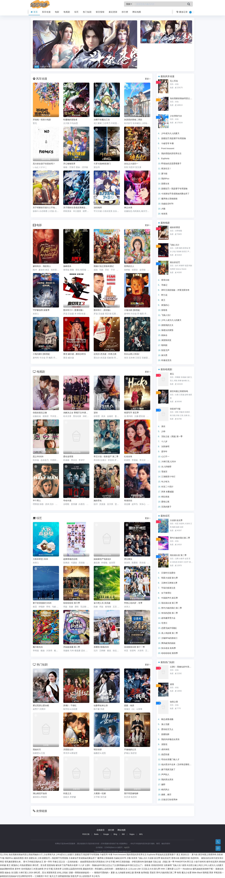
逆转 (96, 412)
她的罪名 (98, 500)
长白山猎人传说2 (131, 354)
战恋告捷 (165, 754)
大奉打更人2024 (168, 461)
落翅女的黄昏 (167, 330)
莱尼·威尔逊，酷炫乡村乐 (74, 354)
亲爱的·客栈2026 (101, 647)
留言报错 (100, 12)
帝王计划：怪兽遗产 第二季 (106, 456)
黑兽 (211, 872)
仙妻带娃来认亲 (101, 705)
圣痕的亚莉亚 (157, 865)
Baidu (96, 834)
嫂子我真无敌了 (168, 769)
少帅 (163, 431)
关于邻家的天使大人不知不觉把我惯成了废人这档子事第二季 (46, 207)
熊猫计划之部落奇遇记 (104, 266)
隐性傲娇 (148, 862)
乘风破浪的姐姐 (168, 643)
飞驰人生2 (165, 315)
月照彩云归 (68, 749)
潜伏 (163, 426)
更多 (147, 79)
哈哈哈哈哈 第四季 (169, 653)
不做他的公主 (130, 749)
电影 (57, 12)
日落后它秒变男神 (169, 799)
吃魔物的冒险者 (70, 119)
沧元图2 (14, 872)
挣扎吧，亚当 (40, 872)
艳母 (179, 872)
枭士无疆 (165, 724)
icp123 (126, 847)
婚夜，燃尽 (166, 794)
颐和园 (164, 345)
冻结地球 (98, 207)
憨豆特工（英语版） (103, 310)
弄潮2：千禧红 (69, 705)
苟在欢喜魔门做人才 (170, 759)
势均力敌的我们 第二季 (171, 608)
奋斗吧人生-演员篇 (102, 603)
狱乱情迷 (165, 497)
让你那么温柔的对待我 (72, 869)
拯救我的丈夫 (167, 325)
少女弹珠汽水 (176, 116)
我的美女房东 (167, 779)
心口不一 (165, 456)
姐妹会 (164, 335)
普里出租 (165, 280)
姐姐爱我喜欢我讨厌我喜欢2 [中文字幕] (97, 862)
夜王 (163, 300)
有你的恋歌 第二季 (169, 613)
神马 (141, 834)
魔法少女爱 (187, 872)
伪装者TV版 (175, 409)
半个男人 (37, 500)
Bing (115, 834)
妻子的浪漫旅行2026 (42, 603)
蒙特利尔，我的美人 (42, 266)
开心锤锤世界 (69, 163)
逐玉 (172, 374)
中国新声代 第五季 (169, 598)
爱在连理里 (68, 456)
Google (106, 834)
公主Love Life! (134, 869)
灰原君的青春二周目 (133, 119)
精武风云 (165, 789)
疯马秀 (164, 355)
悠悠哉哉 (51, 865)
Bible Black (197, 872)
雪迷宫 (164, 471)
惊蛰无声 (165, 350)
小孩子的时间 (200, 862)
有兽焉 (164, 214)
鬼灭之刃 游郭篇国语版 (59, 876)
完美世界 (58, 869)
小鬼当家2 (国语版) (41, 354)
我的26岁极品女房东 (170, 739)
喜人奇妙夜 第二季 (169, 633)
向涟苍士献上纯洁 (195, 865)
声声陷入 (165, 774)
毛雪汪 (164, 623)
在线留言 (101, 830)
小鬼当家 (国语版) (132, 310)
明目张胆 (98, 749)
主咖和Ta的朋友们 (169, 638)
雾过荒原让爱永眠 (41, 705)
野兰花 (164, 295)
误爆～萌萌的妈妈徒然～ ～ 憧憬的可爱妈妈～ (89, 872)
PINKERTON (181, 862)
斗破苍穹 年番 (167, 143)
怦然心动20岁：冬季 (133, 603)
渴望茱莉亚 (166, 340)
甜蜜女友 (165, 183)
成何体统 (165, 749)
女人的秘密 (166, 466)
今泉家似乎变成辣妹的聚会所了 (175, 193)
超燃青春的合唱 (70, 559)
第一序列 (48, 862)
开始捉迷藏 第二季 (71, 647)
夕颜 (163, 209)
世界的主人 (129, 266)
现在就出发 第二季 (178, 555)
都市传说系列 (212, 862)
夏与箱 (164, 173)
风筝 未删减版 (167, 491)
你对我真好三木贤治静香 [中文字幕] (37, 869)
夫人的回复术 (85, 876)
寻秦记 (164, 285)
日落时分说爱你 (168, 573)
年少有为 (165, 481)
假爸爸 (164, 310)
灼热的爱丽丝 (26, 865)
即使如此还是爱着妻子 (171, 163)
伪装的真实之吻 (40, 412)
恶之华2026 (38, 456)
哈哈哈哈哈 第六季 (71, 603)
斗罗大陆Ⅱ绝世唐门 (102, 163)
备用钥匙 (145, 872)
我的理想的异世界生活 (171, 153)
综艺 (76, 12)
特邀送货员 (166, 360)
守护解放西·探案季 (41, 310)
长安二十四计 (167, 486)
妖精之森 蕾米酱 (133, 872)
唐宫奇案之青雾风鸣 (179, 391)
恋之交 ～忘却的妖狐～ (69, 862)
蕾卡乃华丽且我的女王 (33, 862)
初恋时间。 (196, 858)
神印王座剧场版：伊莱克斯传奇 (175, 290)
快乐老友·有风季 (168, 648)
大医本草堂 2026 (40, 559)
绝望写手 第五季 (131, 412)
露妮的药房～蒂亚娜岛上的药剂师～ (99, 869)
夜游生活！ (166, 168)
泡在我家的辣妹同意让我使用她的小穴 (181, 98)
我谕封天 (37, 749)
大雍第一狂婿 (100, 793)
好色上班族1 (62, 872)
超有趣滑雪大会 (168, 618)
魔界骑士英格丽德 (169, 198)
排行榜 (125, 12)
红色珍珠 (128, 456)
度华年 (164, 451)
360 (123, 834)
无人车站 (174, 81)
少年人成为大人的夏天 (171, 320)
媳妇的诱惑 (175, 227)
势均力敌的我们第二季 (180, 538)
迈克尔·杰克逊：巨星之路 (105, 354)
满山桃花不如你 (40, 793)
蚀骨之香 (174, 702)
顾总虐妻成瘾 (167, 719)
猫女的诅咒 (175, 262)
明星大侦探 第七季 (169, 578)
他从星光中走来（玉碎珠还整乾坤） (177, 764)
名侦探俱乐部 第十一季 (134, 647)
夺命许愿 (67, 500)
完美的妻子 (166, 507)
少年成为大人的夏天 (170, 133)
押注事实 (128, 559)
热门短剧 (87, 12)
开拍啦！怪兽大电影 (42, 119)
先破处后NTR (167, 204)
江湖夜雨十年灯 (168, 476)
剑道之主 (67, 793)
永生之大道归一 (131, 163)
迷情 (172, 684)
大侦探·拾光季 (176, 520)
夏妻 (113, 872)
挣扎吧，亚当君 (39, 865)
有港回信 (128, 500)
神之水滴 (128, 207)
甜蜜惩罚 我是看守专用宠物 (173, 138)
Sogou (131, 834)
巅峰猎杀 (67, 266)
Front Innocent (167, 148)
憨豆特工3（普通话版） (74, 310)
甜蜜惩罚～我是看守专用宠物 (174, 188)
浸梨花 (164, 744)
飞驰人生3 (174, 245)
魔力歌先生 (38, 647)
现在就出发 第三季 (169, 603)
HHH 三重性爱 (167, 869)
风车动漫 (46, 12)
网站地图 (136, 12)
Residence (187, 869)
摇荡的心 (165, 305)
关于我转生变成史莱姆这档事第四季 (76, 207)
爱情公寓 (165, 502)
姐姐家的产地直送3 (102, 559)
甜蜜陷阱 (165, 734)
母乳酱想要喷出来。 (14, 862)
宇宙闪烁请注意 (168, 588)
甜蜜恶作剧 (185, 858)
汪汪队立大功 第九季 (150, 869)
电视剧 (67, 12)
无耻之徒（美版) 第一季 (172, 436)
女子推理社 (166, 593)
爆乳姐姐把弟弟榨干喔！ (204, 869)
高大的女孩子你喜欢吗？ (44, 163)
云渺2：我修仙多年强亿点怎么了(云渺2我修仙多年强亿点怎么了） (181, 667)
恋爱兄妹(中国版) (169, 628)
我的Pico (165, 178)
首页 (34, 12)
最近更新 (113, 12)
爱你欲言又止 (167, 729)
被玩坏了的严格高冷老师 (67, 865)
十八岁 (164, 441)
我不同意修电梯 (131, 793)
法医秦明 (165, 446)
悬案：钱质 (129, 705)
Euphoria (165, 158)
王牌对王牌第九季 (169, 583)
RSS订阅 (85, 834)
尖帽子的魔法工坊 (102, 119)
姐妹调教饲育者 (7, 869)
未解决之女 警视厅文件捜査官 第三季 (76, 412)
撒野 (163, 784)
